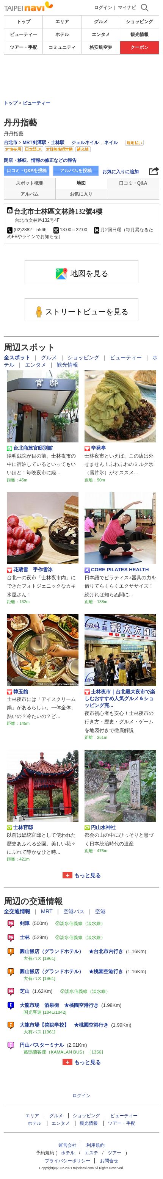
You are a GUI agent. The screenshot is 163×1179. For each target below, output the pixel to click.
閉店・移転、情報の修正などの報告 (40, 160)
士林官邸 (20, 828)
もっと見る (87, 875)
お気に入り (81, 194)
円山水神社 (100, 828)
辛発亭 (95, 448)
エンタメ (101, 34)
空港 (100, 911)
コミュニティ (62, 47)
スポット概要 (29, 183)
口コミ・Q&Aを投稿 (26, 170)
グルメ (101, 21)
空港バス (74, 911)
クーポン (139, 47)
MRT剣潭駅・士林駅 (43, 142)
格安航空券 (100, 47)
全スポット (18, 357)
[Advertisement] (81, 77)
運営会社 (67, 1145)
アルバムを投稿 (76, 170)
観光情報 (139, 34)
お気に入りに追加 (120, 171)
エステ (91, 1152)
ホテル (62, 34)
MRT (47, 911)
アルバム (29, 194)
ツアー (114, 1152)
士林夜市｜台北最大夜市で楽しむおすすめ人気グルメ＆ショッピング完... (120, 699)
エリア (62, 21)
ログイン (103, 7)
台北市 (10, 142)
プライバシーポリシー (67, 1160)
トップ (23, 21)
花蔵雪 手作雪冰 (30, 570)
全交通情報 (18, 911)
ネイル (111, 142)
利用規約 (95, 1145)
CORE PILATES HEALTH (117, 570)
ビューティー (23, 34)
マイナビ (127, 7)
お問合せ (109, 1160)
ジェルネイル (85, 142)
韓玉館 (17, 692)
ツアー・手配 (23, 47)
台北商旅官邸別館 (30, 448)
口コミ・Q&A (133, 183)
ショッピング (139, 21)
